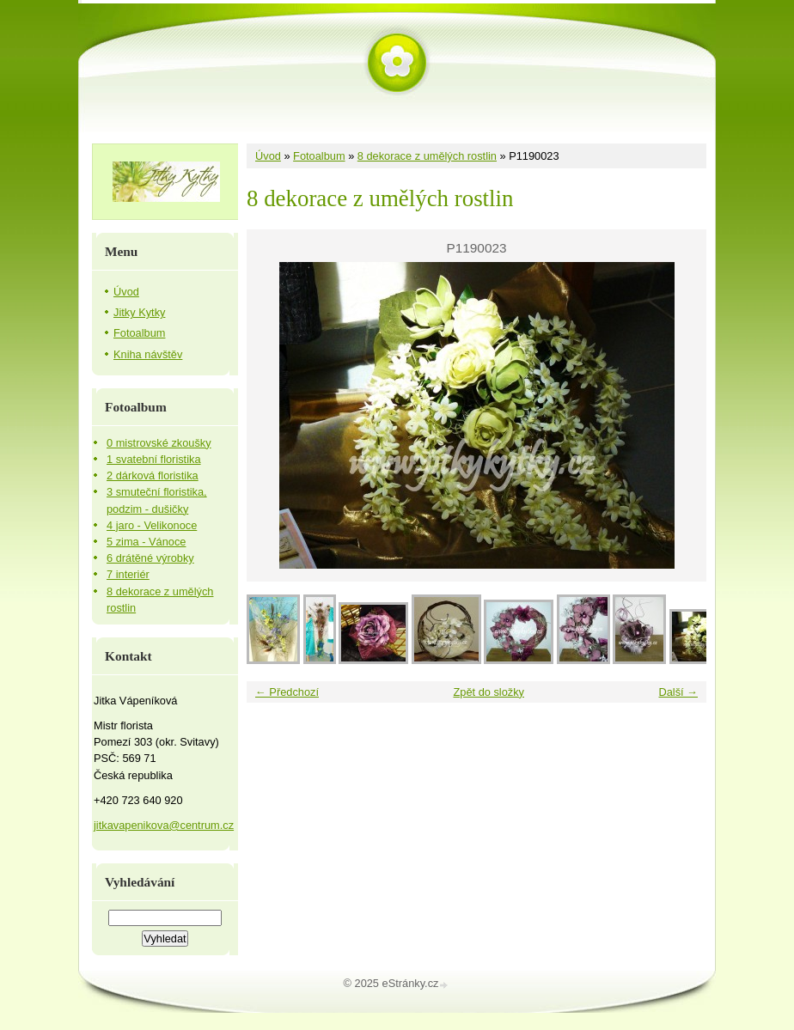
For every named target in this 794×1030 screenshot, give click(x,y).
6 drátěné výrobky (150, 558)
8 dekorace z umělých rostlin (427, 155)
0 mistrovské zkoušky (159, 442)
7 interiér (128, 574)
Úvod (268, 155)
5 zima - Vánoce (146, 541)
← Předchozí (287, 692)
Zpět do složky (488, 692)
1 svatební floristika (154, 459)
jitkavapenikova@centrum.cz (164, 825)
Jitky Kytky (139, 312)
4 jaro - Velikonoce (152, 525)
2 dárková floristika (152, 475)
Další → (678, 692)
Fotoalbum (319, 155)
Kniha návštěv (147, 354)
